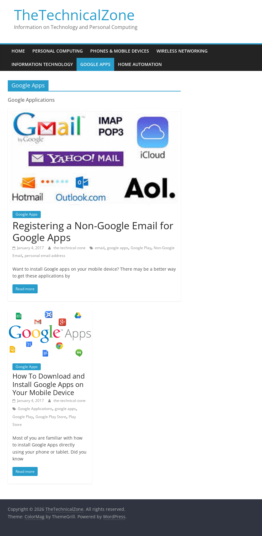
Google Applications (35, 408)
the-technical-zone (70, 247)
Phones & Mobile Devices (119, 51)
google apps (117, 247)
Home (18, 51)
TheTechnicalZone (74, 14)
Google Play (141, 247)
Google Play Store (50, 416)
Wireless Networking (182, 51)
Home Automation (140, 64)
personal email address (45, 255)
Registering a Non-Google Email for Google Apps (92, 231)
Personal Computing (57, 51)
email (100, 247)
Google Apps (95, 64)
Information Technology (42, 64)
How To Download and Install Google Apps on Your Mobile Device (48, 384)
